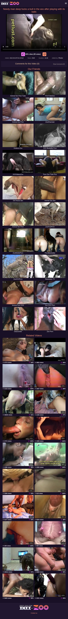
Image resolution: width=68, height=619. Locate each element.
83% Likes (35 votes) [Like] (31, 54)
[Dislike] (45, 54)
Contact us (34, 613)
